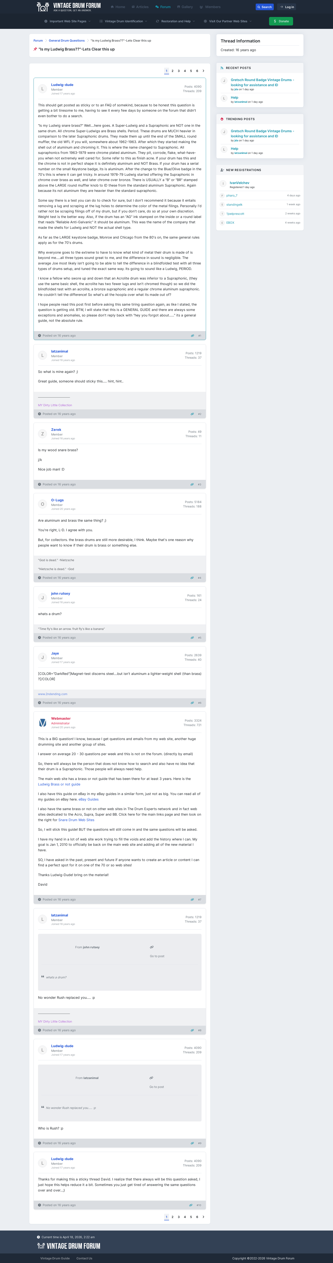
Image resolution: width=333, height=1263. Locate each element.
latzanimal (241, 101)
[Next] (203, 71)
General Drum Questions (67, 40)
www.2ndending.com (52, 694)
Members (210, 7)
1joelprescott (235, 213)
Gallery (185, 7)
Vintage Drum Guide (55, 1258)
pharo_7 (231, 195)
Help (234, 97)
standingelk (234, 204)
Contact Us (84, 1258)
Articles (140, 7)
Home (118, 7)
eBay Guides (89, 799)
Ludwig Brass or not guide (59, 784)
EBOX (230, 222)
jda (236, 89)
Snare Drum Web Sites (76, 820)
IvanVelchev (239, 183)
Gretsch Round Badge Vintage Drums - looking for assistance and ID (262, 82)
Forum (163, 7)
